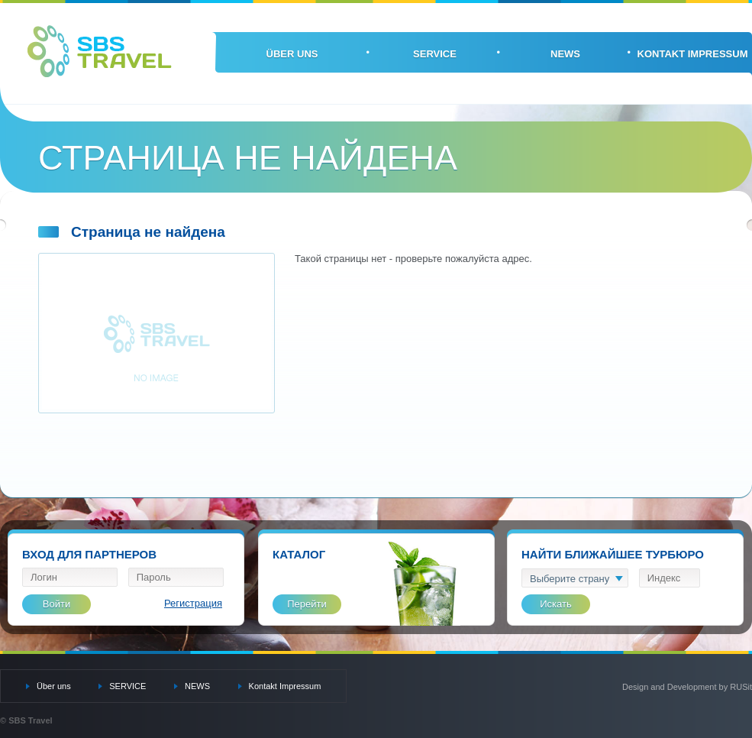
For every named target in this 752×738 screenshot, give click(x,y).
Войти (56, 604)
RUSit (741, 686)
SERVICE (435, 54)
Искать (556, 604)
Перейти (307, 604)
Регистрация (193, 603)
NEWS (565, 54)
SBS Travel (99, 51)
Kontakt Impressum (692, 54)
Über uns (292, 54)
